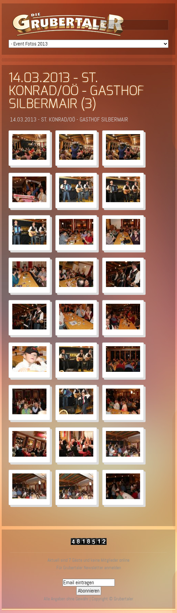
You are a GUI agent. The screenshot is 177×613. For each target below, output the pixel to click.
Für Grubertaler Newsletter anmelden (88, 567)
